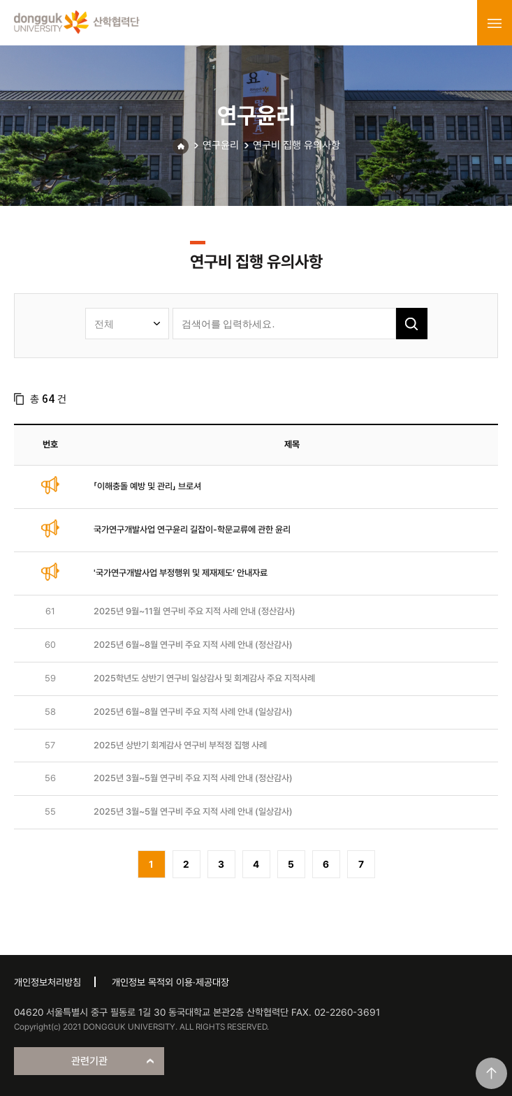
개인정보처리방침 (47, 982)
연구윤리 (221, 145)
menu (495, 23)
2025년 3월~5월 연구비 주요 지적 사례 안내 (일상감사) (193, 811)
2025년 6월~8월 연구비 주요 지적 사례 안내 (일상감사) (193, 711)
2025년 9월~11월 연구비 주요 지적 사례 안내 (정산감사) (194, 611)
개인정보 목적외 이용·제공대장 (170, 982)
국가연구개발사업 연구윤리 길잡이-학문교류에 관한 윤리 (192, 529)
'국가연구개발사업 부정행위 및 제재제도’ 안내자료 (181, 573)
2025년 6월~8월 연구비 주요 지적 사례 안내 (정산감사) (193, 644)
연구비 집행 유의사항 (296, 145)
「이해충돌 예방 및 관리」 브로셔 (147, 486)
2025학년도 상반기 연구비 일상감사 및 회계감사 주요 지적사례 (204, 678)
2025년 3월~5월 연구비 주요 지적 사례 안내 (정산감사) (193, 778)
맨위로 (491, 1073)
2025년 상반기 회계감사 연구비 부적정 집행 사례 (180, 745)
